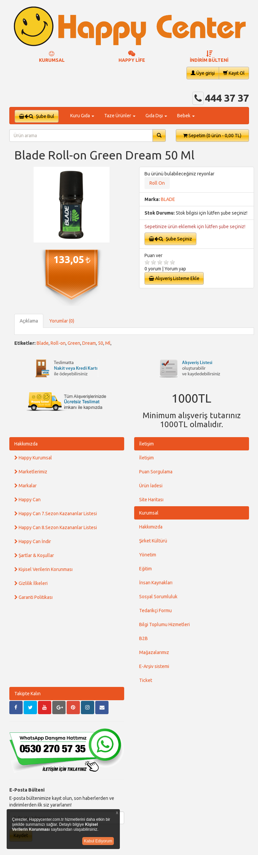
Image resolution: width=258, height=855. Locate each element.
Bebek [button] (186, 115)
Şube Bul (36, 116)
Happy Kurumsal (33, 457)
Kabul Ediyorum (98, 841)
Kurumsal (148, 513)
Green (74, 343)
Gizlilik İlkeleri (31, 583)
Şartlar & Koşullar (34, 555)
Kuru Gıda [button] (82, 115)
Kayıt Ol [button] (234, 73)
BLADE (168, 199)
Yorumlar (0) (61, 321)
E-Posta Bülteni (27, 790)
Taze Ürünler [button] (119, 115)
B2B (143, 638)
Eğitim (145, 568)
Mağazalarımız (154, 652)
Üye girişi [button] (203, 73)
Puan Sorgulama (155, 471)
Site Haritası (151, 499)
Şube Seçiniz (170, 238)
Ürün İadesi (150, 485)
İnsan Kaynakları (155, 582)
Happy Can (27, 499)
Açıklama (29, 321)
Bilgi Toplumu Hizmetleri (164, 624)
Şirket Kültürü (153, 540)
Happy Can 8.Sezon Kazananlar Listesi (55, 527)
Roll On (157, 183)
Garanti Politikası (33, 597)
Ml (108, 343)
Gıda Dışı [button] (156, 115)
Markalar (25, 485)
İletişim (146, 443)
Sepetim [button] (212, 135)
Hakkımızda (26, 443)
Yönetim (147, 554)
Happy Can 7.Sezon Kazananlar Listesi (55, 513)
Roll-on (58, 343)
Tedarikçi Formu (155, 610)
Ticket (145, 680)
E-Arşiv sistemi (154, 666)
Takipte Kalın (27, 693)
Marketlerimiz (30, 471)
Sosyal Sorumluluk (158, 596)
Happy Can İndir (32, 541)
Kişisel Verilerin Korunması (43, 569)
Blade (43, 343)
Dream (89, 343)
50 (100, 343)
